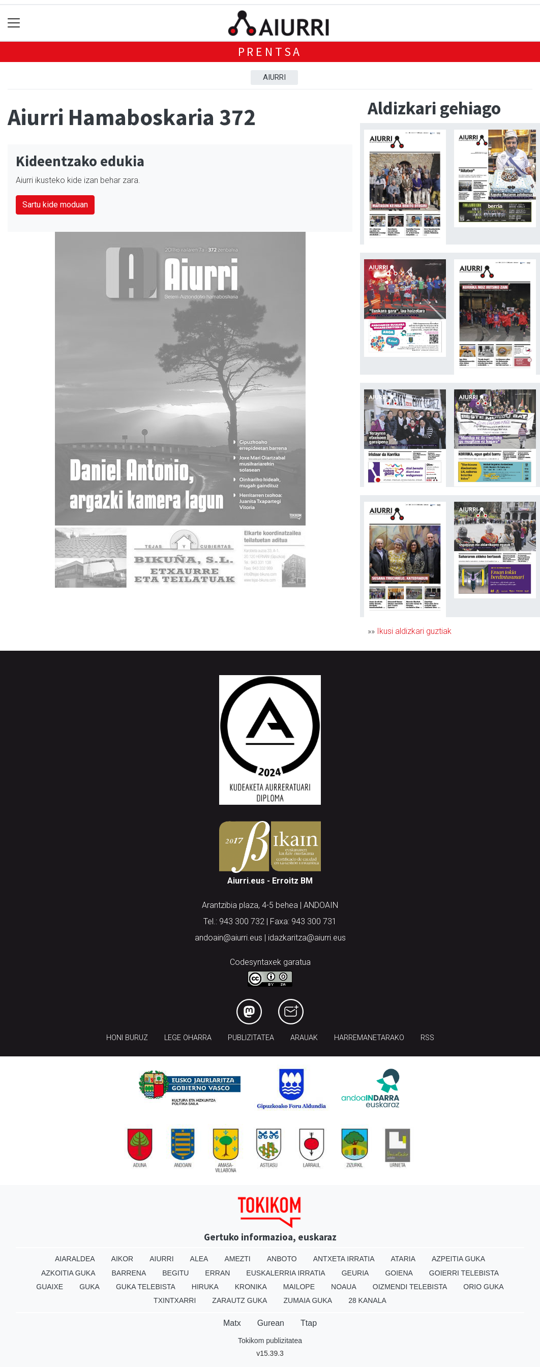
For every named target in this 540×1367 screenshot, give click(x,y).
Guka (89, 1287)
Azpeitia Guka (458, 1259)
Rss (427, 1038)
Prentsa (270, 51)
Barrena (129, 1273)
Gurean (270, 1323)
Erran (217, 1273)
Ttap (309, 1323)
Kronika (251, 1287)
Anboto (282, 1259)
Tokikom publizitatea (270, 1340)
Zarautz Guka (239, 1300)
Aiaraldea (75, 1259)
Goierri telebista (464, 1273)
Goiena (398, 1273)
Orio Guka (483, 1287)
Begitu (175, 1273)
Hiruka (205, 1287)
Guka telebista (145, 1287)
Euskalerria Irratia (285, 1273)
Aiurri (274, 77)
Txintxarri (175, 1300)
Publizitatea (251, 1038)
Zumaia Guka (307, 1300)
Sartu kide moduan (55, 204)
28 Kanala (367, 1300)
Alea (199, 1259)
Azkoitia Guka (68, 1273)
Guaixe (49, 1287)
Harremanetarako (369, 1038)
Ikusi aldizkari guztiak (414, 631)
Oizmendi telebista (410, 1287)
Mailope (299, 1287)
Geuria (355, 1273)
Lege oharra (188, 1038)
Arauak (304, 1038)
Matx (232, 1323)
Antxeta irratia (344, 1259)
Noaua (343, 1287)
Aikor (122, 1259)
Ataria (403, 1259)
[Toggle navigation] (14, 23)
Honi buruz (127, 1038)
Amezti (237, 1259)
